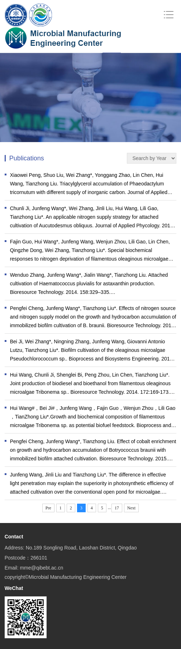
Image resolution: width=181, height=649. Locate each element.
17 (117, 507)
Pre (48, 507)
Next (131, 507)
